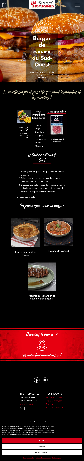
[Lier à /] (4, 4)
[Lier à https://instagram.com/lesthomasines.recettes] (44, 380)
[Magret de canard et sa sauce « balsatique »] (42, 264)
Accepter (42, 440)
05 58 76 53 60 (26, 404)
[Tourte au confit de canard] (25, 219)
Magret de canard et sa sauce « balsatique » (42, 297)
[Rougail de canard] (58, 219)
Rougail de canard (58, 251)
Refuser (42, 446)
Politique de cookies (28, 458)
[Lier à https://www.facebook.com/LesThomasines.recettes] (36, 380)
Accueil (32, 72)
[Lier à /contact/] (28, 409)
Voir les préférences (42, 452)
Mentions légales (56, 458)
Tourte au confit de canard (25, 253)
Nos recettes (40, 72)
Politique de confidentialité (43, 458)
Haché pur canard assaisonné (57, 140)
